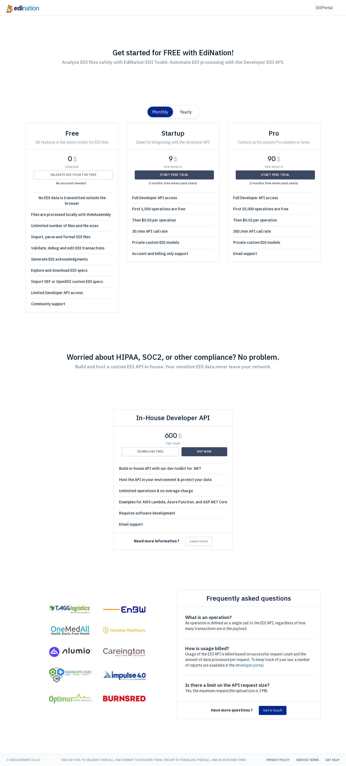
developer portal (249, 665)
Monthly (160, 112)
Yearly (186, 112)
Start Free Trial (174, 175)
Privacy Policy (278, 760)
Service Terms (307, 760)
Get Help (332, 760)
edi (22, 8)
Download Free (150, 451)
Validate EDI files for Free (73, 175)
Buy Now (204, 451)
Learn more (199, 541)
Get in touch (272, 710)
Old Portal (324, 7)
